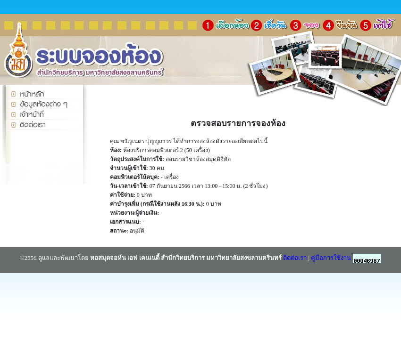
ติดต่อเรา (295, 257)
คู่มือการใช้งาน (331, 257)
